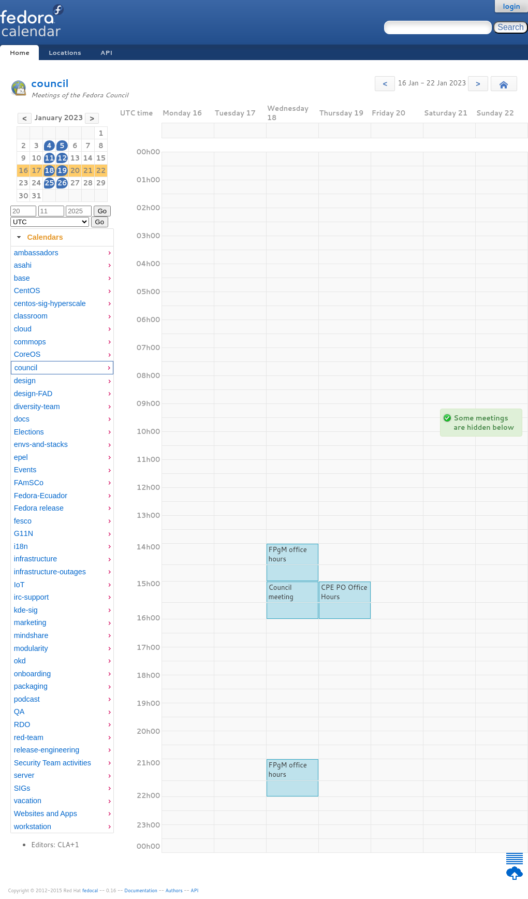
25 (49, 182)
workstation (32, 826)
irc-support (31, 597)
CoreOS (27, 354)
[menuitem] (62, 253)
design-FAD (33, 393)
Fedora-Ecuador (40, 495)
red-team (28, 737)
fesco (23, 521)
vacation (27, 800)
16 (23, 170)
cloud (23, 329)
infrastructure (35, 559)
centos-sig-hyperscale (50, 303)
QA (19, 711)
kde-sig (26, 610)
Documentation (140, 890)
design (25, 380)
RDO (22, 724)
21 (88, 170)
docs (22, 419)
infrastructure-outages (50, 572)
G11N (23, 533)
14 (88, 158)
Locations (65, 52)
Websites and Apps (45, 813)
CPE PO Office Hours (344, 592)
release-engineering (46, 750)
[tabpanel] (62, 540)
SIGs (22, 788)
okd (20, 661)
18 (49, 170)
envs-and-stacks (41, 444)
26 (62, 182)
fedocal (90, 890)
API (106, 52)
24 (36, 182)
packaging (31, 686)
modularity (31, 648)
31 (36, 195)
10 (36, 158)
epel (21, 457)
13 (75, 158)
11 (49, 158)
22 (101, 170)
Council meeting (281, 592)
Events (25, 470)
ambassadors (36, 253)
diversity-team (37, 406)
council (50, 83)
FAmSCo (28, 483)
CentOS (27, 290)
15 (101, 158)
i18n (21, 546)
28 (88, 182)
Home (19, 52)
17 (36, 170)
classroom (31, 316)
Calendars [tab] (38, 237)
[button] (385, 83)
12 (62, 158)
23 (23, 182)
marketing (30, 622)
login (511, 6)
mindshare (31, 635)
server (24, 775)
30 (23, 195)
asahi (23, 265)
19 (62, 170)
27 (75, 182)
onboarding (32, 674)
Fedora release (39, 508)
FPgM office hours (288, 554)
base (22, 278)
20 (75, 170)
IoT (19, 585)
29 (101, 182)
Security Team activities (52, 763)
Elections (29, 432)
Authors (174, 890)
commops (30, 342)
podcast (27, 699)
